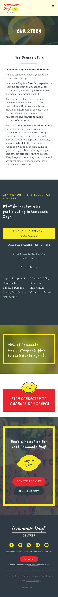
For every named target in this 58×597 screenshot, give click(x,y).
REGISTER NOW (29, 490)
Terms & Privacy (33, 580)
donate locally (29, 481)
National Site (33, 565)
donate (29, 559)
